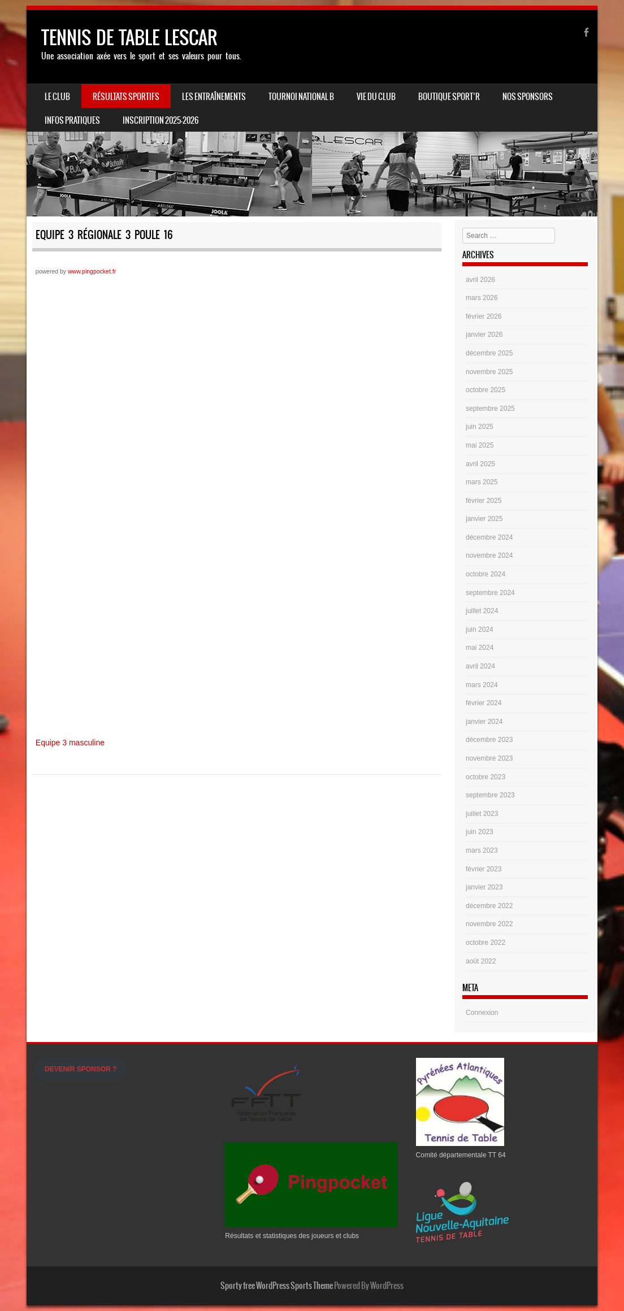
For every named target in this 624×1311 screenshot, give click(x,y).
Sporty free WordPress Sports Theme (276, 1285)
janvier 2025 (484, 519)
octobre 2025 (485, 390)
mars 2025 (482, 482)
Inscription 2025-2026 (160, 120)
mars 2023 (482, 850)
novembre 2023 (489, 758)
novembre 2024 (489, 555)
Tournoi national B (301, 96)
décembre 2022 (489, 906)
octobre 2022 (485, 943)
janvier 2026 (484, 334)
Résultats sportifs (126, 96)
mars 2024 (482, 685)
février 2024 (483, 703)
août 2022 (481, 961)
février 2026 (483, 316)
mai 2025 (479, 445)
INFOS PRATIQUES (72, 120)
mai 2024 (479, 648)
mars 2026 (482, 298)
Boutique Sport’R (449, 96)
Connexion (482, 1013)
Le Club (57, 96)
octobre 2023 (485, 777)
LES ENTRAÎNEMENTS (214, 96)
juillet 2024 (482, 611)
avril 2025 (480, 464)
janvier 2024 (484, 722)
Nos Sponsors (527, 96)
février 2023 (483, 869)
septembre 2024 (490, 593)
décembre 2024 (489, 537)
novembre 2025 (489, 372)
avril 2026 (480, 280)
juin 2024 (479, 629)
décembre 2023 (489, 740)
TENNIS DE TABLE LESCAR (129, 37)
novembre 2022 (489, 924)
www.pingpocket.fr (92, 271)
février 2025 (483, 501)
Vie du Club (376, 96)
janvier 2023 (484, 887)
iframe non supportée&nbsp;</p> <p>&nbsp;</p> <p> (237, 505)
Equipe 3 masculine (70, 742)
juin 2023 (479, 832)
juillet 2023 (482, 814)
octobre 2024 (485, 574)
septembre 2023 (490, 795)
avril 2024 (480, 666)
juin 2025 (479, 427)
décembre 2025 (489, 353)
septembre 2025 (490, 409)
